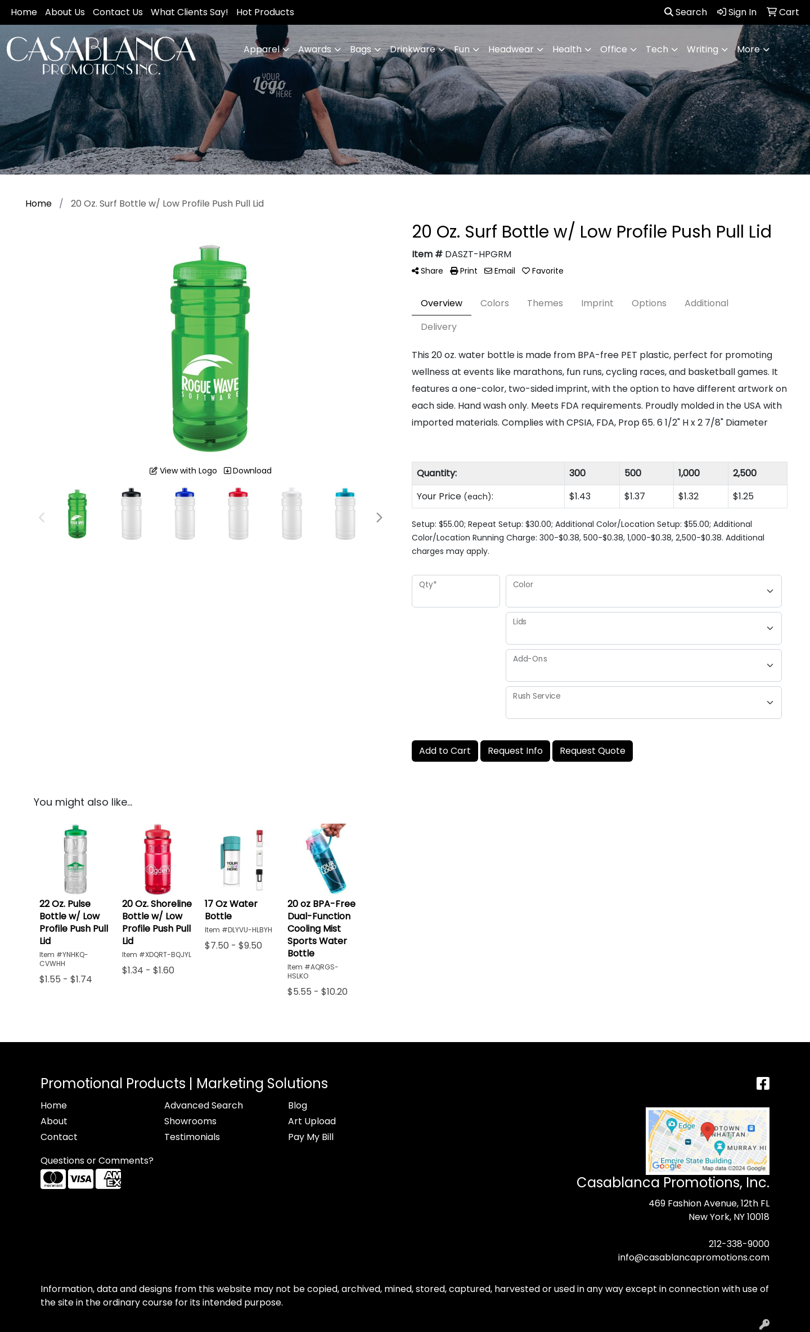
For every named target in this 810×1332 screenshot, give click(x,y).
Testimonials (192, 1136)
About (54, 1121)
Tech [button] (657, 49)
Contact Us (118, 12)
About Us (65, 12)
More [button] (748, 49)
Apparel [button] (262, 49)
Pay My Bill (311, 1136)
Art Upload (312, 1121)
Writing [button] (702, 49)
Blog (297, 1105)
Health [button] (567, 49)
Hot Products (265, 12)
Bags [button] (360, 49)
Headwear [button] (511, 49)
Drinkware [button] (412, 49)
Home (24, 12)
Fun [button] (462, 49)
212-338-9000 (739, 1243)
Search (685, 12)
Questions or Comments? (97, 1160)
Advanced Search (203, 1105)
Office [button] (613, 49)
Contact (59, 1136)
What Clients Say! (189, 12)
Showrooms (190, 1121)
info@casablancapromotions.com (694, 1257)
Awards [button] (314, 49)
